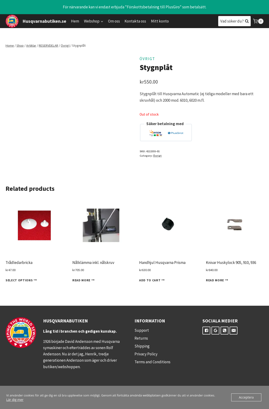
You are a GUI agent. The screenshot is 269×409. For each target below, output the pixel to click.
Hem (75, 21)
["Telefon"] (224, 330)
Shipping (142, 346)
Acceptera (247, 397)
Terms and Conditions (152, 361)
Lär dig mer (14, 399)
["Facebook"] (206, 330)
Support (141, 330)
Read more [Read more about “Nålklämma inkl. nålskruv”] (84, 280)
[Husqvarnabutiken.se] (36, 21)
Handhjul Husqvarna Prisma (162, 262)
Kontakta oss (135, 21)
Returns (141, 338)
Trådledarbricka (19, 262)
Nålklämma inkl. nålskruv (93, 262)
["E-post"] (233, 330)
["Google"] (215, 330)
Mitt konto (160, 21)
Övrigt (147, 58)
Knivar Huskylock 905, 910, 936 (231, 262)
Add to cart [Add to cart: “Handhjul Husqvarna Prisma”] (152, 280)
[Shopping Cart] (258, 21)
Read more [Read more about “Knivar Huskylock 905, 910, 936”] (218, 280)
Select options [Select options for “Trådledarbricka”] (22, 280)
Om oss (114, 21)
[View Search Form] (234, 21)
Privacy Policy (145, 354)
